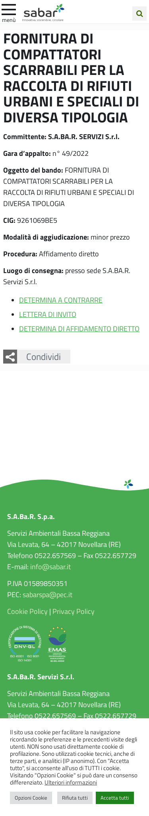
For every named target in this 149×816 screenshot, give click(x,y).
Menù (8, 20)
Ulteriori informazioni (71, 782)
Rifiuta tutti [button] (75, 797)
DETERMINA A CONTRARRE (61, 300)
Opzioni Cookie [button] (31, 797)
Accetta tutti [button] (115, 797)
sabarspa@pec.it (47, 594)
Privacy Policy (73, 611)
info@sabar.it (50, 566)
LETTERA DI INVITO (47, 314)
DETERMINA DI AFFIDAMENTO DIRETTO (79, 328)
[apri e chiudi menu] (9, 9)
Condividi (43, 356)
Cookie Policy (27, 611)
